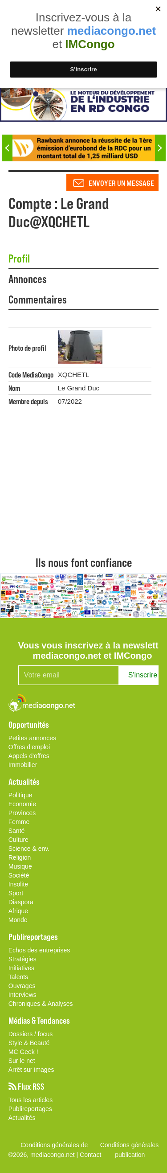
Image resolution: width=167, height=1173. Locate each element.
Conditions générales (129, 1144)
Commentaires (37, 299)
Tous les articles (30, 1099)
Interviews (22, 994)
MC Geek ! (23, 1051)
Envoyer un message (121, 182)
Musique (20, 866)
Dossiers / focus (30, 1034)
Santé (16, 830)
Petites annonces (32, 738)
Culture (18, 839)
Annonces (27, 278)
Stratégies (22, 959)
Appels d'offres (28, 755)
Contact (90, 1154)
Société (18, 875)
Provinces (22, 812)
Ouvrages (22, 985)
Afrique (18, 911)
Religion (19, 857)
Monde (18, 919)
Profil (19, 258)
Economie (22, 804)
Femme (18, 821)
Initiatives (21, 968)
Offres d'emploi (29, 747)
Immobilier (22, 764)
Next (160, 148)
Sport (15, 893)
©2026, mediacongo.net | (44, 1154)
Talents (18, 976)
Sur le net (21, 1060)
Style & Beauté (29, 1042)
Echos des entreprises (39, 950)
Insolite (18, 884)
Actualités (22, 1117)
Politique (20, 795)
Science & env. (28, 848)
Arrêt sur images (31, 1069)
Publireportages (30, 1108)
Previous (7, 148)
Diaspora (20, 902)
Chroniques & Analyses (40, 1003)
